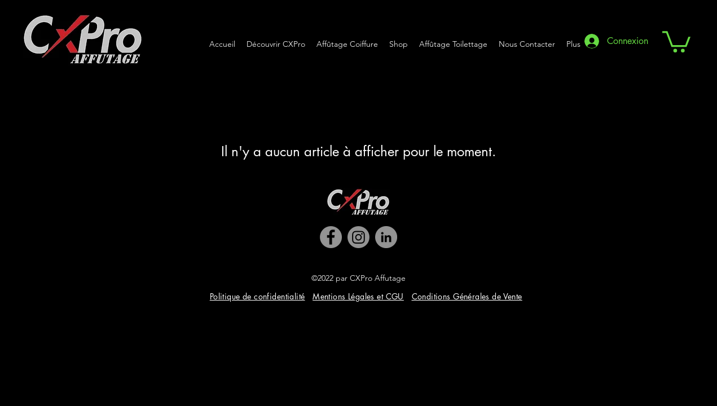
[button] (676, 40)
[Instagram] (358, 237)
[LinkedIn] (386, 237)
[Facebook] (331, 237)
